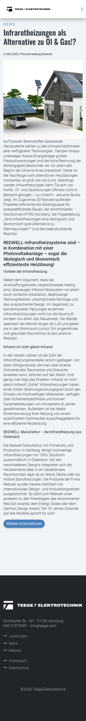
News (10, 643)
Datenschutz (16, 668)
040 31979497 (15, 626)
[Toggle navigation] (82, 9)
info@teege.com (43, 626)
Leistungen (15, 636)
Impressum (15, 661)
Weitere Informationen (24, 523)
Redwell (12, 650)
